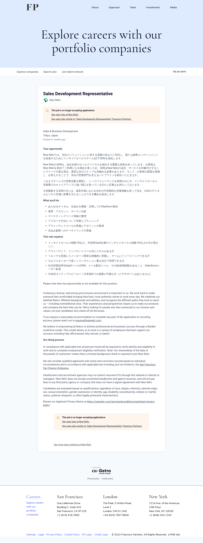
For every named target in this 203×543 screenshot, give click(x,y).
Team (133, 7)
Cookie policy (107, 479)
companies (27, 71)
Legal (41, 534)
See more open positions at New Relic (72, 444)
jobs (49, 71)
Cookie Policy (72, 534)
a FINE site (174, 534)
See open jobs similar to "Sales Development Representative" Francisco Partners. (91, 119)
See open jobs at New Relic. (65, 114)
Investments (153, 7)
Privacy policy (93, 479)
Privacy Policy (54, 534)
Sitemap (31, 534)
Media (173, 7)
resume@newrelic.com (88, 320)
